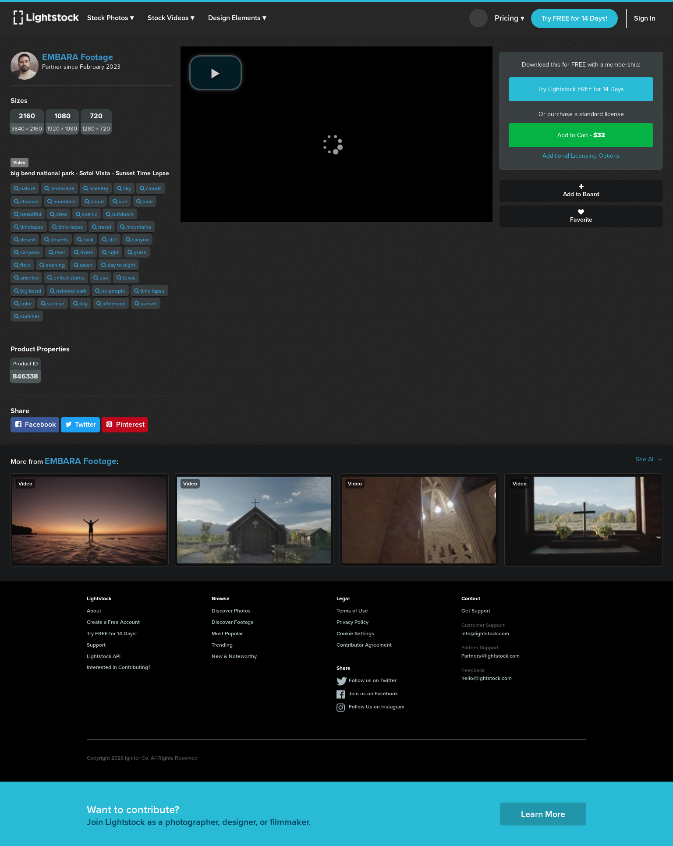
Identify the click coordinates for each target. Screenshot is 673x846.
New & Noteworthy (234, 653)
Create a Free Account (113, 619)
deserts (56, 239)
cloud (94, 201)
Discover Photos (231, 608)
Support (96, 642)
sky (124, 188)
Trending (222, 642)
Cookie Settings (355, 631)
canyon (137, 239)
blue (144, 201)
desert (24, 239)
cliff (109, 239)
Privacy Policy (352, 619)
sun (120, 201)
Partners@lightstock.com (490, 653)
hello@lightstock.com (486, 676)
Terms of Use (352, 608)
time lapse (149, 290)
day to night (118, 265)
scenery (95, 188)
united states (66, 277)
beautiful (27, 214)
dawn (83, 265)
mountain (61, 201)
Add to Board (581, 191)
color (23, 303)
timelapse (28, 226)
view (58, 214)
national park (68, 290)
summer (26, 316)
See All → (649, 459)
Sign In (644, 18)
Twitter (80, 424)
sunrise (52, 303)
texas (126, 277)
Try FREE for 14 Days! (574, 18)
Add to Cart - (581, 135)
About (94, 608)
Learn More (543, 811)
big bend (27, 290)
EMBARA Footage (77, 57)
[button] (113, 18)
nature (24, 188)
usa (100, 277)
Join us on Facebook (373, 691)
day (80, 303)
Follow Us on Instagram (376, 704)
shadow (26, 201)
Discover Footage (233, 619)
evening (52, 265)
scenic (86, 214)
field (22, 265)
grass (137, 252)
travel (101, 226)
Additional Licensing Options (581, 155)
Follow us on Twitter (373, 678)
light (110, 252)
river (57, 252)
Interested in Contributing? (119, 665)
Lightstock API (103, 653)
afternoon (111, 303)
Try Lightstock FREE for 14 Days (581, 89)
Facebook (35, 424)
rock (85, 239)
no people (110, 290)
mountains (135, 226)
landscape (59, 188)
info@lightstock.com (485, 630)
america (26, 277)
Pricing (509, 18)
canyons (27, 252)
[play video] (215, 72)
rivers (83, 252)
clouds (151, 188)
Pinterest (125, 424)
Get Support (475, 608)
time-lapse (67, 226)
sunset (146, 303)
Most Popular (227, 631)
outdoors (120, 214)
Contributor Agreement (364, 642)
